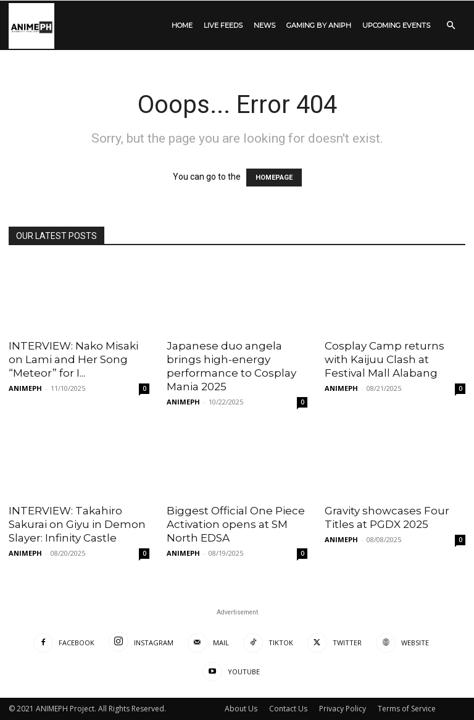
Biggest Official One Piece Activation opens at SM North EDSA (236, 524)
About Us (241, 708)
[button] (450, 25)
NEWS (264, 25)
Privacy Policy (342, 708)
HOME (182, 25)
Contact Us (288, 708)
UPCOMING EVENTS (396, 25)
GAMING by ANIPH (318, 25)
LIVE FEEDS (223, 25)
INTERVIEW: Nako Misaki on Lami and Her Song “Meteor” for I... (73, 359)
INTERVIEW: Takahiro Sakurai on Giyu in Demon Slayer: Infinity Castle (77, 524)
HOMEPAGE (274, 178)
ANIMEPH (25, 388)
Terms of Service (407, 708)
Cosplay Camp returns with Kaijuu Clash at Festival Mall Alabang (384, 359)
